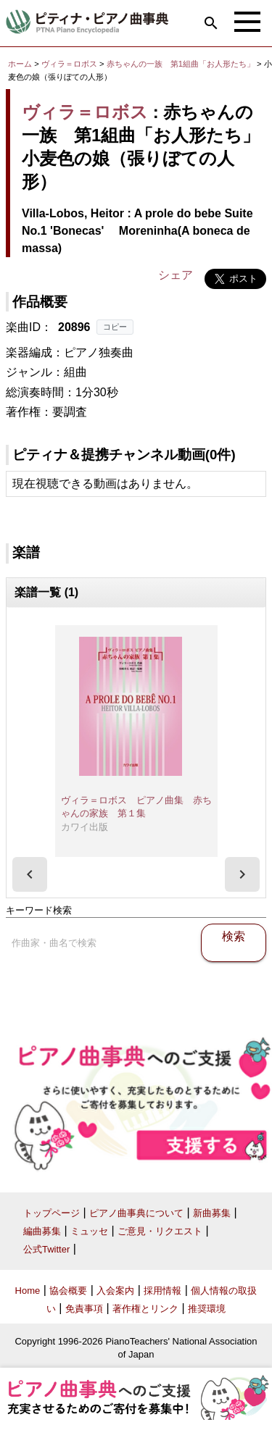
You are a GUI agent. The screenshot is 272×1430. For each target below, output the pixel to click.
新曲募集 (212, 1213)
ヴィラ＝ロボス (69, 63)
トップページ (51, 1213)
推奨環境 (207, 1308)
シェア (175, 275)
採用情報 (162, 1290)
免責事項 (84, 1308)
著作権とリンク (145, 1308)
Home (28, 1290)
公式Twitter (46, 1249)
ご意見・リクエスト (160, 1231)
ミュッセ (89, 1231)
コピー (115, 326)
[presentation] (29, 874)
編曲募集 (42, 1231)
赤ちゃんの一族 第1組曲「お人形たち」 (182, 63)
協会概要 (68, 1290)
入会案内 (115, 1290)
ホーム (20, 63)
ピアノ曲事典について (136, 1213)
